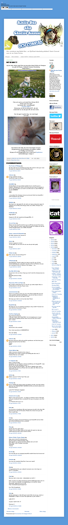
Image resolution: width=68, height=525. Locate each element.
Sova (18, 160)
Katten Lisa (12, 253)
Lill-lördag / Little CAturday (56, 277)
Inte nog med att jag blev (56, 307)
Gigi (10, 325)
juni (53, 259)
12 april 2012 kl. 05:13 (15, 346)
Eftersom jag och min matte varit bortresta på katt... (56, 303)
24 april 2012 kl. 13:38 (15, 506)
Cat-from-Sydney (13, 314)
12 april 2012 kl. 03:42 (15, 334)
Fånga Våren (14, 160)
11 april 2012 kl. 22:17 (14, 248)
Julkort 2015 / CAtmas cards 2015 (30, 56)
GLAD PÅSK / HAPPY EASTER (56, 317)
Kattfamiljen (12, 212)
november (54, 250)
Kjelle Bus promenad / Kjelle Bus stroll (56, 321)
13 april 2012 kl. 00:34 (15, 447)
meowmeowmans (13, 291)
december (54, 248)
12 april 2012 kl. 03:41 (15, 321)
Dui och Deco (12, 223)
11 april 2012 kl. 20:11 (14, 170)
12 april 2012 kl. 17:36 (15, 413)
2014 (52, 243)
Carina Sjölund (13, 350)
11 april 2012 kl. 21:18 (14, 229)
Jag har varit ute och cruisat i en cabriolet (56, 314)
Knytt (10, 476)
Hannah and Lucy (13, 395)
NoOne (10, 375)
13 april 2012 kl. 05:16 (15, 463)
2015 (52, 241)
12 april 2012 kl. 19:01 (15, 422)
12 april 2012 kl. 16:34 (15, 391)
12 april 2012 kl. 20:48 (15, 433)
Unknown (11, 175)
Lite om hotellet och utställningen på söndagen (57, 288)
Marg (10, 407)
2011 (52, 335)
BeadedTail (11, 304)
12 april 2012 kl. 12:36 (15, 378)
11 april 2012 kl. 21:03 (15, 208)
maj (53, 261)
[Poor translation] (6, 8)
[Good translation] (3, 8)
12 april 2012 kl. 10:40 (15, 356)
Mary (10, 427)
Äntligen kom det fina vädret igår (56, 271)
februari (54, 331)
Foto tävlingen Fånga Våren (55, 268)
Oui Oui (11, 451)
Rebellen (11, 202)
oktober (54, 252)
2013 (52, 245)
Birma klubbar (15, 56)
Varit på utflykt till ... (56, 265)
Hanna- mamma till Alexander (16, 233)
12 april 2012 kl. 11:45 (15, 370)
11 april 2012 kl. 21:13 (14, 218)
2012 (52, 247)
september (55, 254)
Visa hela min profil (54, 91)
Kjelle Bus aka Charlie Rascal (56, 71)
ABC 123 (54, 281)
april (53, 263)
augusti (54, 256)
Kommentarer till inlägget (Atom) (23, 513)
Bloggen (7, 56)
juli (53, 257)
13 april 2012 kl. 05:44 (15, 472)
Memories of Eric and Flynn (16, 282)
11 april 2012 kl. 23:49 (15, 266)
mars (53, 329)
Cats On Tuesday (56, 279)
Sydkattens (39, 152)
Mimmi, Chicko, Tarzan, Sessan (17, 437)
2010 (53, 337)
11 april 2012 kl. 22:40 (15, 256)
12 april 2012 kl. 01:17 (15, 287)
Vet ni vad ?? (55, 309)
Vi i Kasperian (12, 360)
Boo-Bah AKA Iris (13, 271)
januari (54, 333)
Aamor (10, 241)
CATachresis (12, 260)
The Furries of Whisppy (15, 165)
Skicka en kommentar (13, 508)
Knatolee (11, 459)
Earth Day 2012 (56, 283)
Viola (10, 493)
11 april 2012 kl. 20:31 (15, 179)
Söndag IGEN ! (55, 285)
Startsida (27, 511)
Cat (10, 417)
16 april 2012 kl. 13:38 (15, 489)
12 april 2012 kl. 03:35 (15, 309)
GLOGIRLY (11, 184)
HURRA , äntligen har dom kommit (56, 274)
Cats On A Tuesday (57, 294)
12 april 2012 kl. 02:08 (15, 300)
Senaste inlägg (10, 511)
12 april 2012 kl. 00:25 (15, 278)
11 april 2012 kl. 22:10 (15, 237)
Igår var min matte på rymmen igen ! (56, 326)
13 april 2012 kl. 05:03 (15, 455)
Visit (55, 205)
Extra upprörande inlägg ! (56, 292)
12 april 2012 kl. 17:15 (14, 403)
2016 (52, 239)
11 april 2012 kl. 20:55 (15, 198)
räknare (51, 97)
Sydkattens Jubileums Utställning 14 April (56, 297)
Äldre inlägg (43, 511)
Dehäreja (11, 382)
